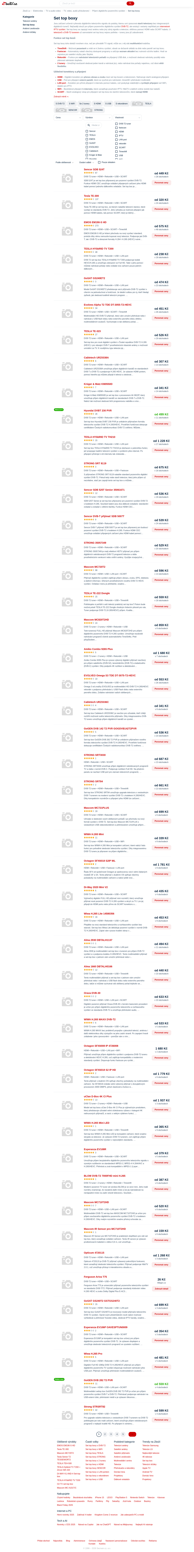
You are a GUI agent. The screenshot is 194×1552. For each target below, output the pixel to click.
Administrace (79, 1541)
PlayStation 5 (121, 1497)
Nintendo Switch (137, 1497)
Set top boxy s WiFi (94, 1449)
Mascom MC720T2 (65, 1453)
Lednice (60, 1501)
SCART (60, 92)
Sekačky (116, 1501)
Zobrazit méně (60, 97)
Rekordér (61, 57)
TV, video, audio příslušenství (76, 11)
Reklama (153, 1541)
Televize (117, 1464)
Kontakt (92, 1544)
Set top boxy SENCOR (95, 1468)
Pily (107, 1501)
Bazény (147, 1501)
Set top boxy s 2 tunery (95, 1461)
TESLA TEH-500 (64, 1463)
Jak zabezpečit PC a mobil (132, 1515)
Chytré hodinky (63, 1497)
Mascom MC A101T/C (66, 1488)
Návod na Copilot (85, 1524)
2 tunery (61, 63)
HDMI (59, 77)
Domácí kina (119, 1472)
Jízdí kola (127, 1501)
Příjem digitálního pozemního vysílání (108, 11)
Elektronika (38, 11)
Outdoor (137, 1501)
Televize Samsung (150, 1445)
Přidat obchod (43, 1541)
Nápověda (57, 1541)
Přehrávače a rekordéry (124, 1468)
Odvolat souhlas (138, 1541)
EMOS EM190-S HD (66, 1445)
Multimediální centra (123, 1461)
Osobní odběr (85, 162)
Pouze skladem (108, 162)
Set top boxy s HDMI (94, 1464)
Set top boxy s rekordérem (97, 1476)
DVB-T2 (124, 26)
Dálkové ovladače (122, 1479)
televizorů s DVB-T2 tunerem (66, 32)
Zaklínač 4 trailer (84, 1515)
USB (59, 80)
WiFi (59, 89)
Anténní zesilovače (122, 1457)
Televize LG (147, 1449)
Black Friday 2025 (65, 1505)
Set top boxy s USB (94, 1479)
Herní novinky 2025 (65, 1515)
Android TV (147, 1472)
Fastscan (61, 51)
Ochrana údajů (95, 1541)
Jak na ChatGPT (103, 1524)
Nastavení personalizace (116, 1541)
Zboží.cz (26, 11)
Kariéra (102, 1544)
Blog (68, 1541)
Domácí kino (147, 1476)
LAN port (61, 83)
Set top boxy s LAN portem (97, 1472)
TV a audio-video (53, 11)
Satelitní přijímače (122, 1453)
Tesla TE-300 (63, 1449)
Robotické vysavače (76, 1501)
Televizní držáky (149, 1464)
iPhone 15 (99, 1497)
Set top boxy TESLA (94, 1453)
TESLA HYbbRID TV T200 (68, 1480)
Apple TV (146, 1468)
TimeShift (61, 48)
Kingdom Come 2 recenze (106, 1515)
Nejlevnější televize (150, 1453)
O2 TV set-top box (65, 1484)
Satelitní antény (121, 1449)
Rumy (90, 1501)
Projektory (118, 1476)
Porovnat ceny (161, 183)
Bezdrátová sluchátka (82, 1497)
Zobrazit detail (161, 1289)
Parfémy (99, 1501)
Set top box (147, 1461)
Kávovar (161, 1497)
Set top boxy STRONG (95, 1457)
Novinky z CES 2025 (66, 1524)
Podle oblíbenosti (63, 162)
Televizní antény (121, 1445)
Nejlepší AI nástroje (144, 1524)
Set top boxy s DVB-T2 (95, 1445)
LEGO (109, 1497)
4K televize (147, 1457)
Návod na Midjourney (123, 1524)
